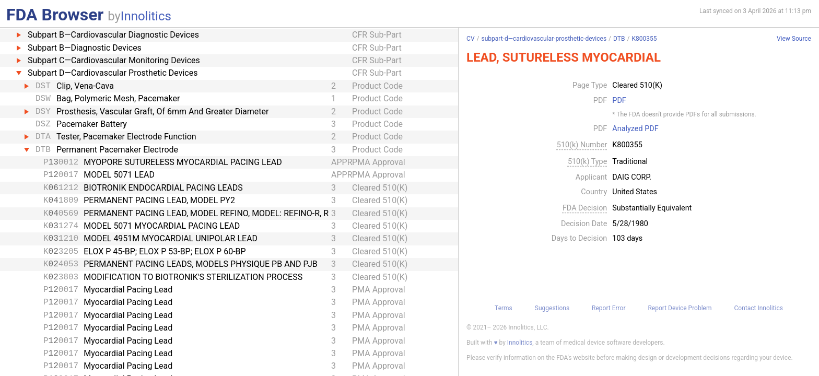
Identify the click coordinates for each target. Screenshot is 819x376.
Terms (503, 308)
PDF (619, 101)
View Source (794, 39)
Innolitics (146, 16)
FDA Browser (54, 15)
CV (470, 38)
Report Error (608, 308)
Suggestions (552, 308)
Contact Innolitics (758, 308)
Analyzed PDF (635, 129)
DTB (619, 38)
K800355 (644, 38)
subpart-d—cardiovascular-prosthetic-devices (543, 38)
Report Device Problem (679, 308)
